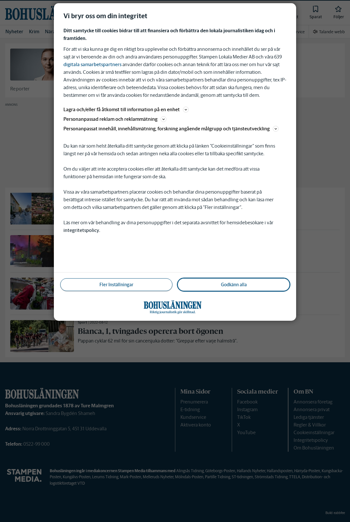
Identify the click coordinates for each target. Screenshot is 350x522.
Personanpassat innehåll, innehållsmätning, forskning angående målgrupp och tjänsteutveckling (171, 129)
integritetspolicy (81, 230)
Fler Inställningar (116, 285)
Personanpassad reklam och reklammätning (114, 119)
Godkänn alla (234, 285)
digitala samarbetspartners (92, 64)
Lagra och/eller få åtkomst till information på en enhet (126, 109)
